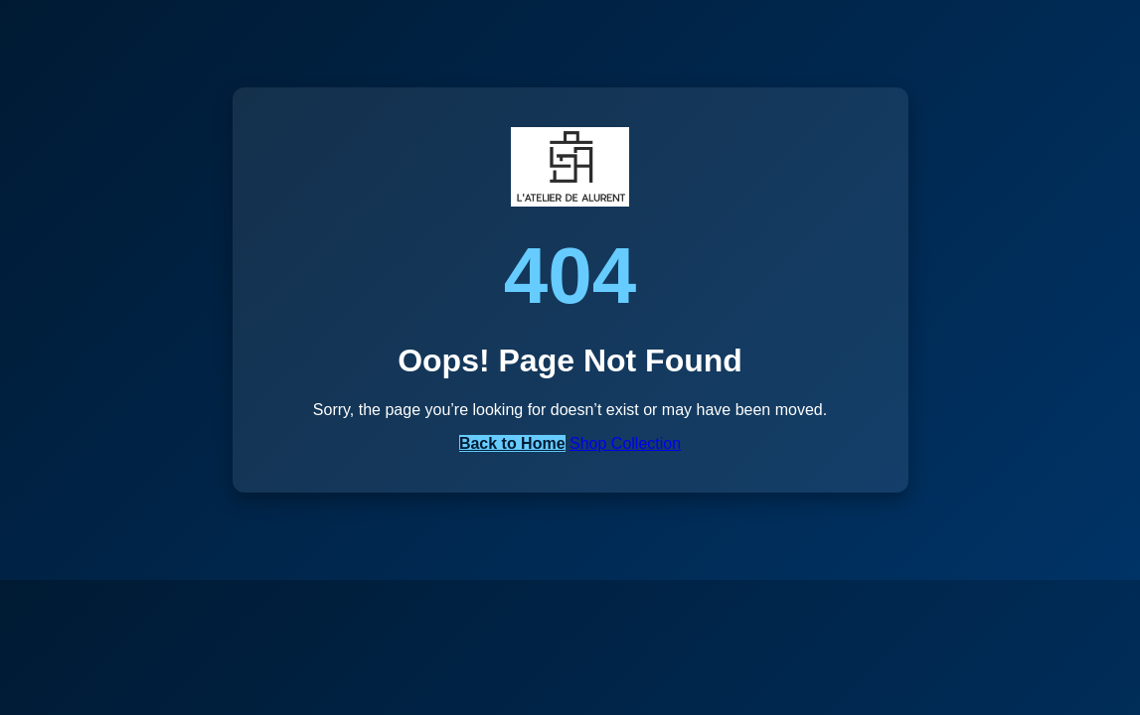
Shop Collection (625, 443)
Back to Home (512, 443)
